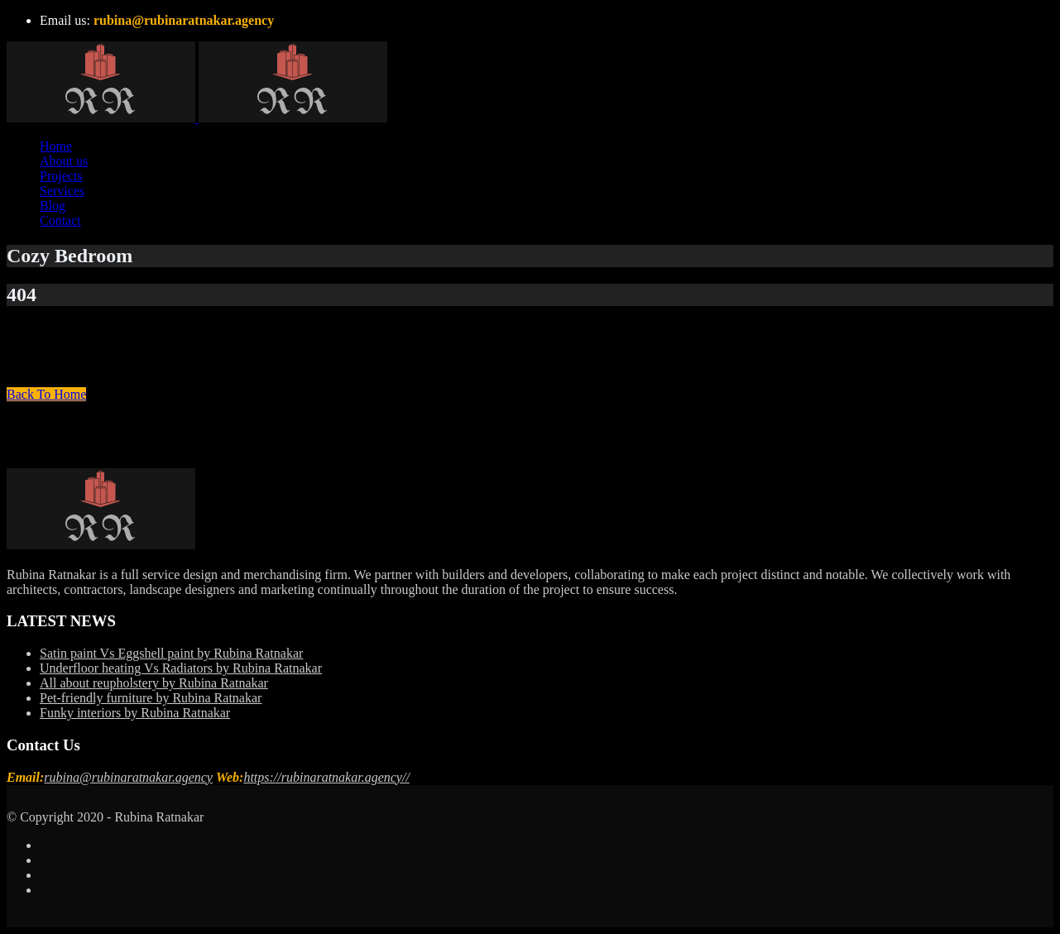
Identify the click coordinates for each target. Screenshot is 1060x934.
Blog (52, 206)
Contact (60, 220)
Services (62, 191)
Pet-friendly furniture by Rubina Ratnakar (150, 698)
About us (64, 161)
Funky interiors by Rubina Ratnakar (135, 713)
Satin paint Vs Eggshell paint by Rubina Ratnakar (171, 653)
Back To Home (46, 394)
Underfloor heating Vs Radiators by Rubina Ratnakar (181, 668)
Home (56, 146)
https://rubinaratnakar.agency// (326, 777)
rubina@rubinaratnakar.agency (128, 777)
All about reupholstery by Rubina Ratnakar (154, 683)
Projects (61, 176)
